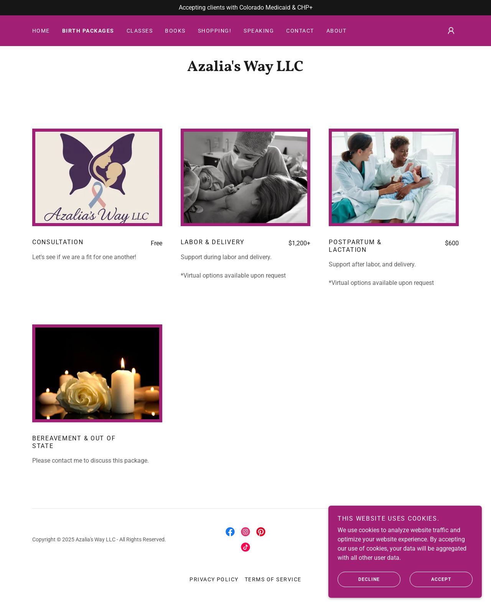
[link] (245, 69)
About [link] (336, 31)
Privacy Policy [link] (214, 579)
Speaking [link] (259, 31)
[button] (451, 30)
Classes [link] (140, 31)
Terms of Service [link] (273, 579)
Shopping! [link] (214, 31)
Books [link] (175, 31)
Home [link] (41, 31)
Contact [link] (300, 31)
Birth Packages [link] (88, 31)
